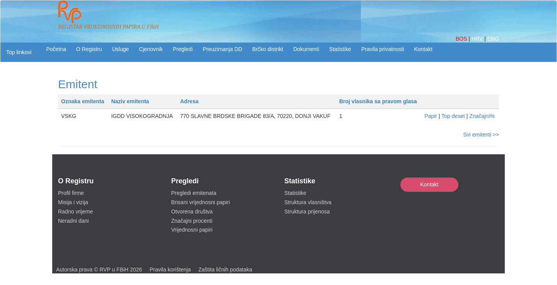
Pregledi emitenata (194, 193)
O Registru (89, 49)
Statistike (340, 49)
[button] (20, 52)
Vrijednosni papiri (192, 230)
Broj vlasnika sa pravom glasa (378, 101)
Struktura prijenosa (307, 211)
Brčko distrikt (267, 49)
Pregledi (183, 49)
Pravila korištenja (170, 269)
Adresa (189, 101)
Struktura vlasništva (307, 202)
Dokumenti (306, 49)
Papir (430, 116)
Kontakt (429, 184)
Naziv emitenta (130, 101)
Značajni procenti (192, 221)
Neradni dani (73, 221)
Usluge (120, 49)
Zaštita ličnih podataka (225, 269)
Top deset (453, 116)
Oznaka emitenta (82, 101)
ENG (493, 39)
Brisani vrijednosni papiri (200, 202)
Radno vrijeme (75, 211)
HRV (478, 39)
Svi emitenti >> (481, 134)
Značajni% (481, 116)
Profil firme (71, 193)
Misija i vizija (73, 202)
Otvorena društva (192, 211)
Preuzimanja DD (222, 49)
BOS (462, 39)
